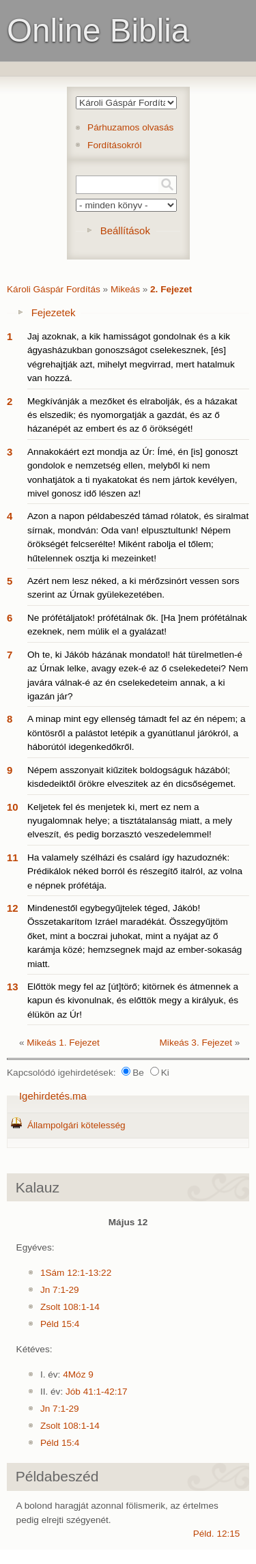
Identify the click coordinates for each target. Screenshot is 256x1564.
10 (12, 807)
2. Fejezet (171, 289)
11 (12, 857)
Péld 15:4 (59, 1324)
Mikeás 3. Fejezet (196, 1042)
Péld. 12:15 (216, 1533)
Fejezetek (53, 312)
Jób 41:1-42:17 (97, 1391)
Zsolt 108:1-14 (70, 1307)
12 (12, 908)
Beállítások (125, 230)
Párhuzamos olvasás (130, 127)
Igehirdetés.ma (53, 1096)
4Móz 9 (78, 1374)
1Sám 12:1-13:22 (75, 1273)
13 (12, 986)
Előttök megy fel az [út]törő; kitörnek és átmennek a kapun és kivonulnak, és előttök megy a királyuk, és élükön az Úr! (132, 1000)
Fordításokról (114, 145)
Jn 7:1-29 (59, 1290)
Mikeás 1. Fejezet (63, 1042)
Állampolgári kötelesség (76, 1125)
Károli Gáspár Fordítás (53, 289)
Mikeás (125, 289)
